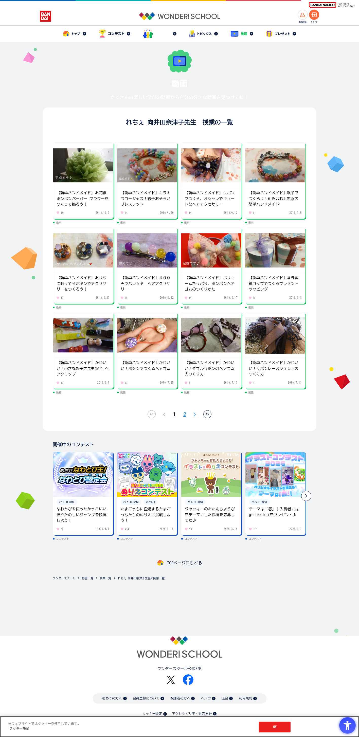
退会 (225, 698)
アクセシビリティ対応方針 (192, 713)
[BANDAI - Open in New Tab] (45, 16)
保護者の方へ (180, 698)
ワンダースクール (64, 578)
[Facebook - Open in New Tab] (188, 679)
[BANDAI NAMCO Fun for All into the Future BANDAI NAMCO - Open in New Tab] (332, 5)
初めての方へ (112, 698)
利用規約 (245, 698)
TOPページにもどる (184, 563)
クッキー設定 (152, 713)
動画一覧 (87, 578)
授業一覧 (105, 578)
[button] (306, 496)
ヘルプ (206, 698)
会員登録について (146, 698)
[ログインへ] (314, 15)
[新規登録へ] (303, 15)
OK (275, 727)
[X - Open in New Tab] (171, 680)
